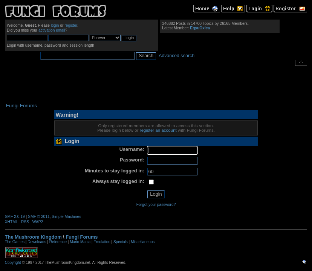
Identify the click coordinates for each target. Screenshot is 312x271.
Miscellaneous (142, 242)
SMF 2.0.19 (15, 217)
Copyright (13, 262)
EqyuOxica (200, 28)
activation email (51, 30)
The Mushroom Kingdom (33, 237)
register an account (158, 130)
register (70, 25)
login (55, 25)
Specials (120, 242)
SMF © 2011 (39, 217)
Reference (58, 242)
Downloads (37, 242)
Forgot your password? (156, 204)
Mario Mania (80, 242)
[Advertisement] (156, 84)
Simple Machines (66, 217)
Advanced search (176, 55)
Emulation (101, 242)
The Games (14, 242)
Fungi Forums (82, 237)
